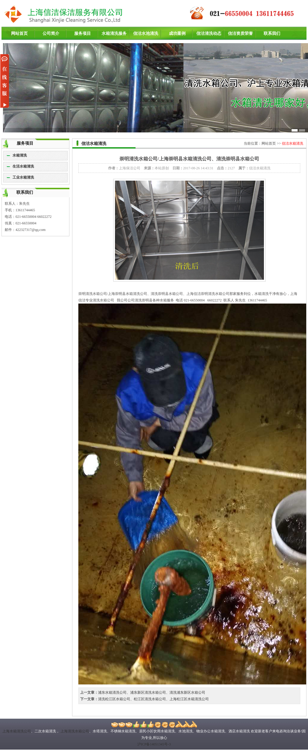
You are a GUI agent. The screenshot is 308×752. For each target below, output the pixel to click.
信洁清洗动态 (208, 33)
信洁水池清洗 (145, 33)
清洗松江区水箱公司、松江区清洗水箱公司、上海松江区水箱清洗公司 (153, 699)
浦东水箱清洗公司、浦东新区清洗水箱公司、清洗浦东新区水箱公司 (151, 692)
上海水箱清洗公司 (16, 731)
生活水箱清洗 (23, 166)
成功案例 (177, 33)
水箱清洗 (20, 155)
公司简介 (51, 33)
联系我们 (272, 33)
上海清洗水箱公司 (74, 731)
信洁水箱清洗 (292, 143)
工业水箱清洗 (23, 177)
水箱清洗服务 (114, 33)
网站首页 (19, 33)
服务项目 (82, 33)
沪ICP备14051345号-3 (154, 744)
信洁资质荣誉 (240, 33)
